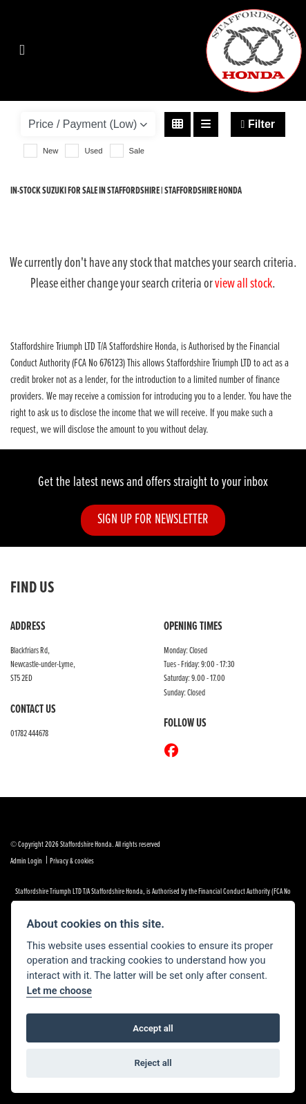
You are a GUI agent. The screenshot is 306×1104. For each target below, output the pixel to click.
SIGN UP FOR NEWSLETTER (153, 519)
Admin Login (26, 861)
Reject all (152, 1063)
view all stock (243, 284)
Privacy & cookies (72, 861)
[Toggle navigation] (22, 51)
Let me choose (59, 991)
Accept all (153, 1028)
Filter (258, 124)
